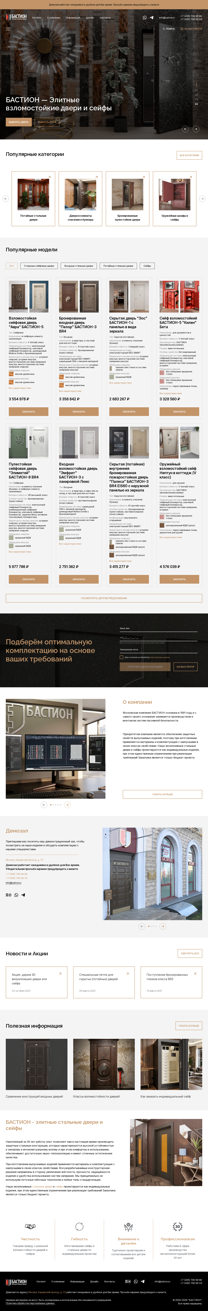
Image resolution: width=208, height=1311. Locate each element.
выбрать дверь (19, 122)
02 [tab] (196, 94)
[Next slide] (196, 129)
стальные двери (42, 1186)
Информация (73, 17)
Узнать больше (162, 794)
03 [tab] (196, 99)
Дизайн (90, 17)
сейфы (59, 1186)
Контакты (105, 17)
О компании (53, 17)
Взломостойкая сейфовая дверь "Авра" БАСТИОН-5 (26, 322)
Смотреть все (190, 953)
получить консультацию (145, 666)
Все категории (189, 155)
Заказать (28, 411)
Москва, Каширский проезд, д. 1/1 (24, 859)
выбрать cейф (47, 122)
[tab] (50, 804)
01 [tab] (196, 90)
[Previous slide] (185, 129)
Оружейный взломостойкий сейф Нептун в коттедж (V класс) (178, 470)
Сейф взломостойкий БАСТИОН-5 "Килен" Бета (178, 322)
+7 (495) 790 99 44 (191, 19)
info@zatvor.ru (167, 17)
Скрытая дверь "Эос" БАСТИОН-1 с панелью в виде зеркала (128, 324)
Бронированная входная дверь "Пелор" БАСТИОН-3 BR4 (77, 324)
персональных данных (160, 657)
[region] (104, 266)
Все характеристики (20, 388)
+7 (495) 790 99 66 (191, 16)
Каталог (36, 17)
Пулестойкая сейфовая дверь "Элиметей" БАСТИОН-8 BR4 (24, 470)
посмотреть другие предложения (104, 598)
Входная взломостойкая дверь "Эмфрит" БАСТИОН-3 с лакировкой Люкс (78, 473)
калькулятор (185, 666)
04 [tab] (196, 104)
